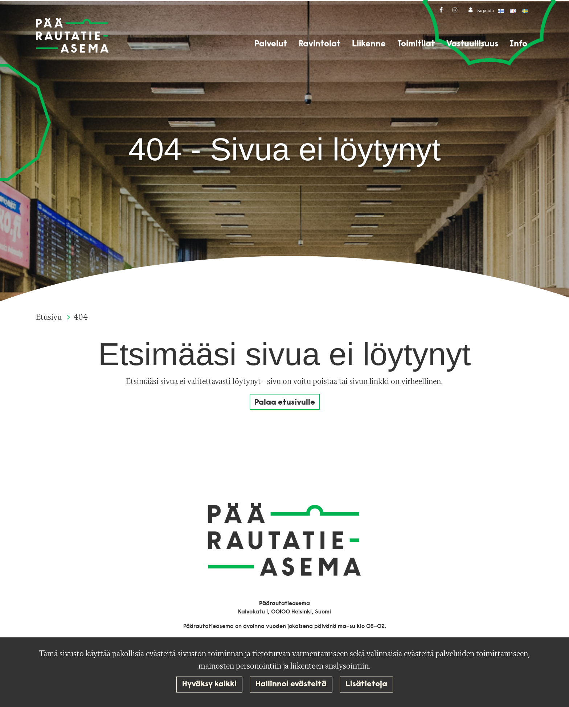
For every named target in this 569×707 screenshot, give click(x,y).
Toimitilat (416, 44)
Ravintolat (319, 44)
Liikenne (369, 44)
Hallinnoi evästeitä (291, 684)
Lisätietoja (366, 684)
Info (518, 44)
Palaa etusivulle (284, 402)
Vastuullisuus (472, 44)
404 (81, 318)
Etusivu (50, 318)
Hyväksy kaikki (209, 684)
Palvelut (270, 44)
